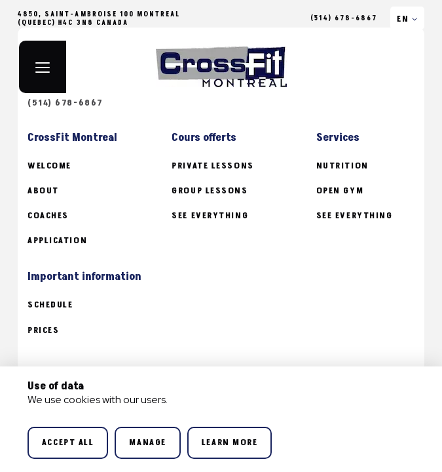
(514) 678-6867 (343, 18)
